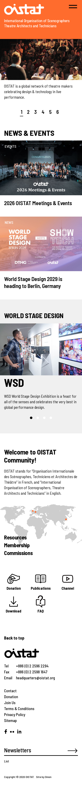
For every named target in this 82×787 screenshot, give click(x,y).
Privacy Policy (14, 714)
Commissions (18, 552)
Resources (15, 537)
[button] (31, 418)
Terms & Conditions (19, 708)
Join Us (10, 702)
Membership (17, 545)
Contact (10, 690)
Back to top (14, 637)
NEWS (9, 222)
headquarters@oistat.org (35, 677)
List (6, 761)
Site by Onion (43, 777)
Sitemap (10, 720)
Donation (11, 696)
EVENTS (10, 146)
